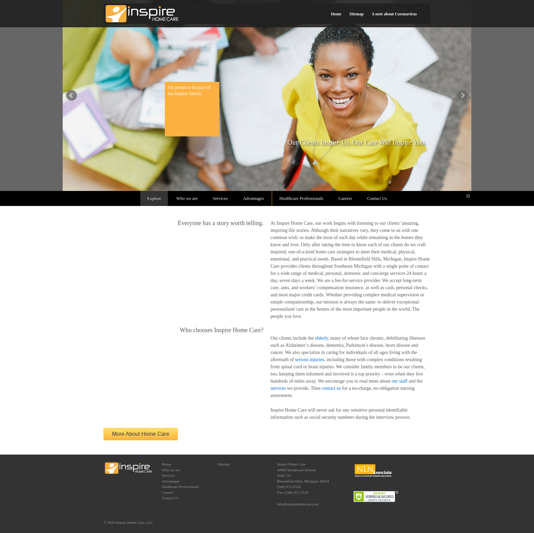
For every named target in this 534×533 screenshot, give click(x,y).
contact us (331, 388)
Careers (345, 198)
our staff (400, 381)
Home (336, 14)
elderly (321, 338)
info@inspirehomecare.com (298, 504)
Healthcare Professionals (301, 198)
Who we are (187, 198)
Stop (468, 196)
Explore (154, 198)
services (278, 388)
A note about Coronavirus (394, 14)
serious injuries (309, 359)
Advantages (253, 198)
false (71, 95)
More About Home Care (140, 434)
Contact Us (377, 198)
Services (220, 198)
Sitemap (356, 14)
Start (463, 196)
